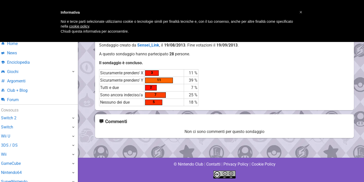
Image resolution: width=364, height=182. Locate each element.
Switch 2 (11, 118)
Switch (10, 127)
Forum (13, 99)
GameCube (14, 163)
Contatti (213, 164)
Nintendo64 (14, 172)
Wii (7, 154)
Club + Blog (17, 90)
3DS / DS (12, 145)
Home (12, 43)
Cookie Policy (263, 164)
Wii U (8, 136)
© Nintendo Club (188, 164)
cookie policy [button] (79, 26)
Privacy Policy (235, 164)
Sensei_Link (148, 45)
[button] (301, 12)
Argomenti (16, 81)
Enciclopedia (18, 62)
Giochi (12, 71)
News (12, 53)
